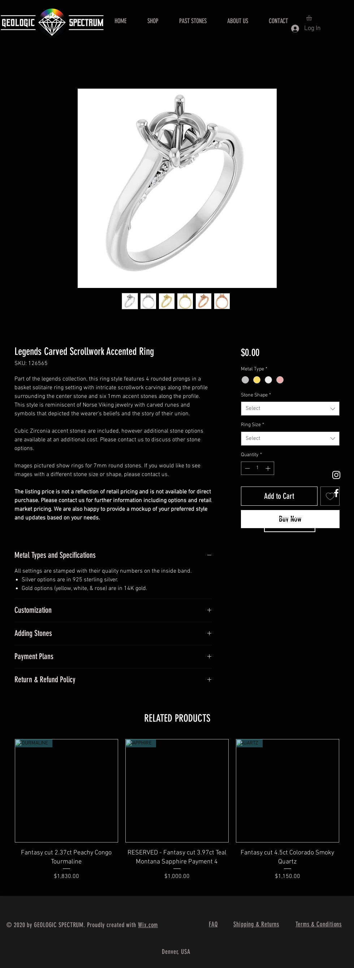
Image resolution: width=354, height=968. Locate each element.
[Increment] (268, 468)
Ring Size (252, 425)
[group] (177, 814)
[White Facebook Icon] (336, 493)
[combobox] (290, 409)
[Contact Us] (289, 525)
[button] (312, 18)
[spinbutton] (257, 468)
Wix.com (148, 925)
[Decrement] (246, 468)
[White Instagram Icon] (336, 475)
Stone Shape (256, 395)
